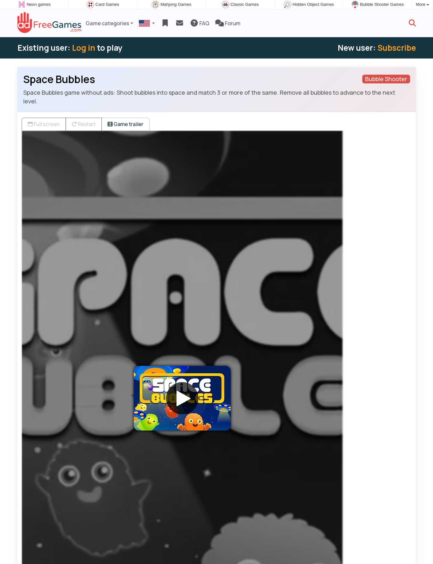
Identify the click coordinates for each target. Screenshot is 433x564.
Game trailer (125, 124)
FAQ (199, 23)
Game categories (107, 23)
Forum (227, 23)
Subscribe (396, 47)
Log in (83, 47)
